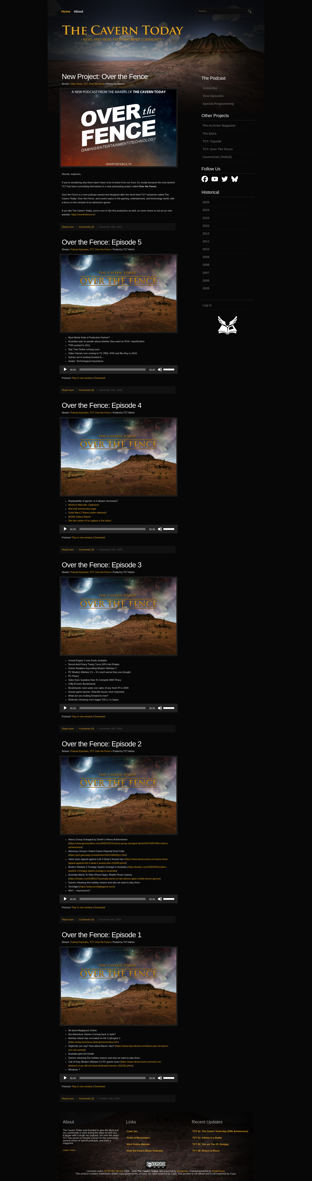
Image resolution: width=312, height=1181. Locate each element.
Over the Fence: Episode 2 (101, 744)
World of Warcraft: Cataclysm (83, 504)
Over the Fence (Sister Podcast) (145, 1150)
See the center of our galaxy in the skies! (89, 520)
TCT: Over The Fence (218, 149)
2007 (206, 272)
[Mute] (160, 369)
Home (65, 11)
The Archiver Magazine (219, 125)
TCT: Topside (212, 141)
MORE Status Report (79, 516)
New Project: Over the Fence (105, 77)
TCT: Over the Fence (93, 84)
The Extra (209, 133)
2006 (206, 280)
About (78, 11)
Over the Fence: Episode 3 (101, 565)
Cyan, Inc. (132, 1131)
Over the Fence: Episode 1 (101, 935)
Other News (76, 84)
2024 (206, 210)
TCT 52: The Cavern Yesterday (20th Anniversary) (220, 1131)
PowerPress (218, 1171)
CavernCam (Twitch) (217, 157)
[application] (119, 369)
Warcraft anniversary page (82, 508)
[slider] (113, 369)
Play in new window (82, 378)
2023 (206, 218)
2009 (206, 257)
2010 (206, 249)
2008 (206, 264)
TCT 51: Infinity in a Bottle (207, 1137)
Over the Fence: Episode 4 (101, 405)
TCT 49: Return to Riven (205, 1150)
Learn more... (70, 1150)
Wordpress (182, 1171)
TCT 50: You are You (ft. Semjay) (210, 1144)
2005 (206, 288)
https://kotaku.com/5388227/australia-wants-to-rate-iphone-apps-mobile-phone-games (114, 878)
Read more (68, 227)
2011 (206, 241)
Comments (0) (86, 227)
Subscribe (210, 88)
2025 (206, 202)
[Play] (65, 369)
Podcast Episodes (79, 249)
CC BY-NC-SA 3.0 (113, 1171)
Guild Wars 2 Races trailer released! (87, 512)
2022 (206, 225)
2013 (206, 233)
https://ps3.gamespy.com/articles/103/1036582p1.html (97, 855)
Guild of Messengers (138, 1137)
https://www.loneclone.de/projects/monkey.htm (93, 1042)
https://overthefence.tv (82, 214)
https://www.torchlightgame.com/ (97, 886)
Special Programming (218, 103)
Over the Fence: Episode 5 (101, 242)
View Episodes (213, 96)
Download (99, 378)
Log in (207, 305)
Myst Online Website (138, 1144)
